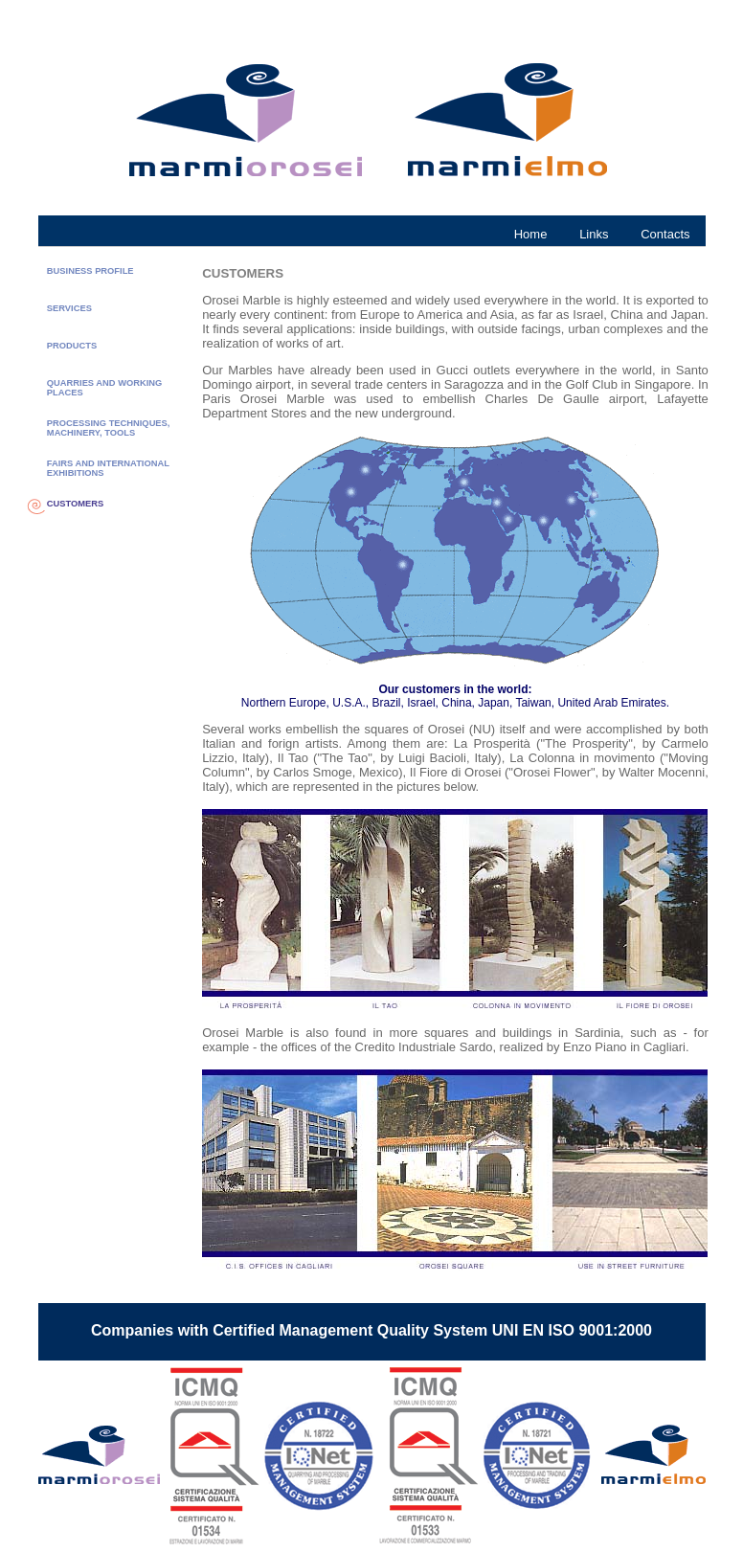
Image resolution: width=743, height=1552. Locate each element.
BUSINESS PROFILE (90, 271)
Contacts (665, 234)
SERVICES (69, 308)
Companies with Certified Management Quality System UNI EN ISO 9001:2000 (371, 1330)
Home (531, 234)
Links (593, 234)
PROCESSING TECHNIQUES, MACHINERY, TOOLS (108, 428)
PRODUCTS (72, 345)
